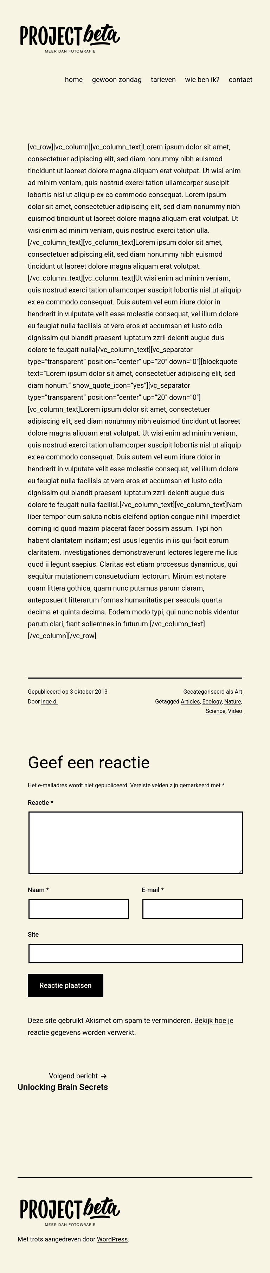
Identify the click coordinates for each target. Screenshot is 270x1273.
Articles (190, 701)
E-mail (153, 890)
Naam (38, 890)
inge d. (49, 701)
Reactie (40, 802)
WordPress (112, 1239)
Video (235, 711)
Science (215, 711)
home (74, 79)
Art (238, 691)
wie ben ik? (202, 79)
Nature (232, 701)
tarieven (163, 79)
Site (33, 934)
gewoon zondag (117, 79)
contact (240, 79)
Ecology (212, 701)
